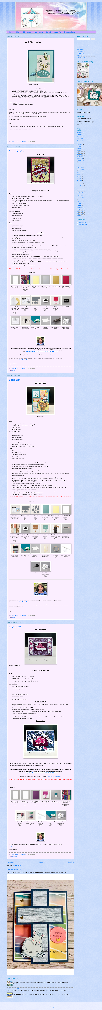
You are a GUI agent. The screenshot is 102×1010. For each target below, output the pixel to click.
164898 (15, 519)
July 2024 (79, 174)
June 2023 (79, 205)
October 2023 (80, 195)
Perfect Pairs (15, 379)
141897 (65, 557)
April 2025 (79, 152)
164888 (25, 309)
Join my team (80, 55)
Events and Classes (69, 32)
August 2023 (80, 201)
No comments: (23, 141)
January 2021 (80, 211)
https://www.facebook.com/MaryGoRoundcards (20, 359)
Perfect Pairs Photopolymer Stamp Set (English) (14, 517)
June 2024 (79, 176)
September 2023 (80, 197)
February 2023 (80, 209)
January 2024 (80, 187)
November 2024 (80, 164)
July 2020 (79, 215)
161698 (15, 557)
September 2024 (80, 169)
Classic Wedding (16, 151)
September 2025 (80, 140)
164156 (25, 291)
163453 (15, 540)
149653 (65, 329)
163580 (35, 518)
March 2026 (79, 132)
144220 (15, 329)
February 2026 (80, 134)
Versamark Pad (65, 306)
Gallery (18, 32)
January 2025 (80, 158)
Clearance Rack (80, 53)
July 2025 (79, 146)
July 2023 (79, 203)
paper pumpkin (80, 49)
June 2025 (79, 148)
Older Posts (70, 862)
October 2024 (80, 167)
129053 (55, 329)
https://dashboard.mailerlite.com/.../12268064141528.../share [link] (42, 351)
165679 (25, 329)
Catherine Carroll (82, 222)
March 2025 (79, 154)
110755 (35, 329)
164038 (30, 825)
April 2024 (79, 180)
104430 (45, 329)
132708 (45, 309)
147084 (55, 309)
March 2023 (79, 207)
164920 (45, 557)
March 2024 (79, 183)
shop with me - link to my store (83, 45)
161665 (35, 537)
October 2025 (80, 138)
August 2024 (80, 172)
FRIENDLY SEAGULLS (18, 993)
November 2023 (80, 192)
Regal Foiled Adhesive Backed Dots (30, 823)
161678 (45, 537)
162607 (35, 309)
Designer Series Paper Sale (13, 988)
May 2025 (79, 150)
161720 (55, 518)
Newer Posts (10, 862)
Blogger (53, 1007)
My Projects (27, 32)
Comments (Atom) (17, 865)
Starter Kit (57, 32)
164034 (20, 824)
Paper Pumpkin (38, 32)
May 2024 (79, 178)
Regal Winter (15, 626)
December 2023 (80, 189)
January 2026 (80, 136)
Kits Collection (80, 47)
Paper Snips (35, 572)
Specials (48, 32)
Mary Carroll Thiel (83, 224)
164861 (15, 312)
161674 (55, 537)
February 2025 (80, 156)
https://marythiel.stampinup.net (54, 354)
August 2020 (80, 213)
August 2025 (80, 144)
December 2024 (80, 160)
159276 (65, 518)
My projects (14, 370)
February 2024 (80, 185)
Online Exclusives (81, 51)
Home (11, 32)
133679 (45, 518)
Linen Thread (55, 555)
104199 (55, 556)
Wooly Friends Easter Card (14, 869)
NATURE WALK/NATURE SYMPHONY (22, 981)
